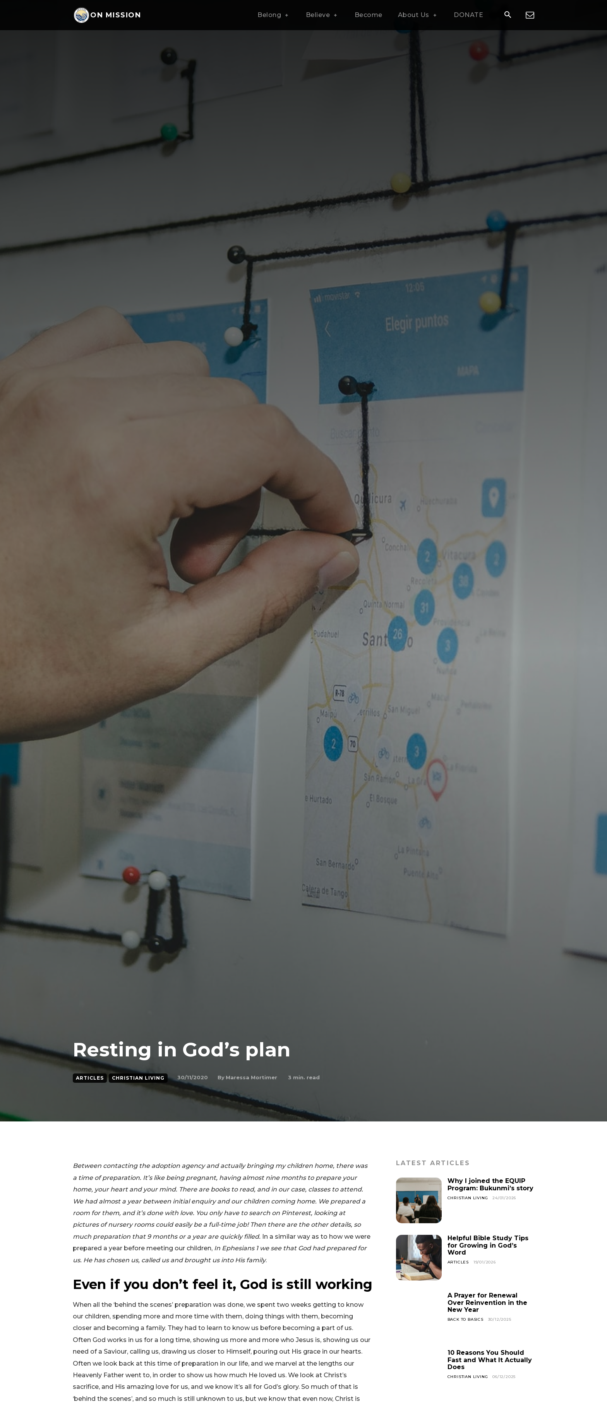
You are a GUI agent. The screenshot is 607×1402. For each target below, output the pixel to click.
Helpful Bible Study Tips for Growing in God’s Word (488, 1245)
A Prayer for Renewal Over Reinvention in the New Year (487, 1302)
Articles (90, 1078)
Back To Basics (466, 1319)
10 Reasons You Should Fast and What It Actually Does (490, 1360)
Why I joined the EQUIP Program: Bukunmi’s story (490, 1184)
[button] (507, 15)
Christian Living (138, 1078)
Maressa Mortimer (251, 1077)
